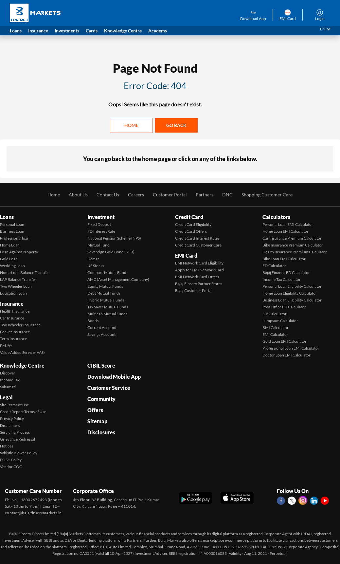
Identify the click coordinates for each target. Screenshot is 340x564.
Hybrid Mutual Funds (105, 300)
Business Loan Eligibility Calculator (292, 300)
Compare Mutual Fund (106, 272)
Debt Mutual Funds (103, 293)
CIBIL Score (101, 365)
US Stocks (95, 265)
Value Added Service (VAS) (22, 352)
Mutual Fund (98, 245)
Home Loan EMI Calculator (285, 231)
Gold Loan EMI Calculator (284, 341)
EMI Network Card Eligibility (199, 263)
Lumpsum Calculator (280, 320)
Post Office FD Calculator (284, 306)
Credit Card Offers (191, 231)
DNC (227, 194)
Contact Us (108, 194)
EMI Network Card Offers (197, 276)
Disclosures (101, 432)
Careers (136, 194)
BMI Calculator (275, 327)
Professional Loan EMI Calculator (290, 348)
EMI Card (186, 255)
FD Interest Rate (101, 231)
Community (101, 399)
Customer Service (108, 388)
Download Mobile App (114, 376)
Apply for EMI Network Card (199, 269)
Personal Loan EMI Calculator (287, 224)
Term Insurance (13, 338)
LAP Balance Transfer (18, 279)
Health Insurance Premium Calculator (294, 251)
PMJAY (6, 345)
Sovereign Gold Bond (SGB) (110, 251)
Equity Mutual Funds (105, 286)
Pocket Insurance (15, 331)
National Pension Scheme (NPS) (114, 238)
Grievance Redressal (17, 439)
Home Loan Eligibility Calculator (289, 293)
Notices (6, 446)
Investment (101, 217)
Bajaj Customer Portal (193, 290)
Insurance (12, 303)
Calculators (276, 217)
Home (131, 125)
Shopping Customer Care (267, 194)
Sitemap (97, 421)
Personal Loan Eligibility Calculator (292, 286)
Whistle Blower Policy (18, 452)
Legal (6, 397)
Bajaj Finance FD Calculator (286, 272)
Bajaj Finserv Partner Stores (198, 283)
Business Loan (12, 231)
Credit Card (189, 217)
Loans (7, 217)
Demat (93, 258)
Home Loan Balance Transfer (24, 272)
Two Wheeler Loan (16, 286)
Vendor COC (11, 466)
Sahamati (8, 386)
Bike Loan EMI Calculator (284, 258)
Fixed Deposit (99, 224)
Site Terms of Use (14, 404)
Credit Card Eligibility (193, 224)
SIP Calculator (274, 313)
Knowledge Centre (22, 365)
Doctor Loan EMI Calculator (286, 355)
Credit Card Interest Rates (197, 238)
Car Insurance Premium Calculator (292, 238)
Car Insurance (12, 318)
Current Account (101, 327)
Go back (176, 125)
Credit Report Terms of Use (23, 411)
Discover (7, 373)
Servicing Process (15, 432)
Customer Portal (170, 194)
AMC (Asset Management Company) (118, 279)
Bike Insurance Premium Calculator (292, 245)
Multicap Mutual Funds (107, 313)
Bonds (92, 320)
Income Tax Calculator (281, 279)
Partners (204, 194)
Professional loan (14, 238)
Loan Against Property (19, 251)
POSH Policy (11, 459)
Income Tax (10, 379)
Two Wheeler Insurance (20, 324)
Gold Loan (9, 258)
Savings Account (101, 334)
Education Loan (13, 293)
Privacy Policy (12, 418)
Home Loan (10, 245)
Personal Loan (12, 224)
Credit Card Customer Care (198, 245)
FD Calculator (274, 265)
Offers (95, 410)
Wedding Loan (12, 265)
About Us (78, 194)
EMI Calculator (275, 334)
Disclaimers (10, 425)
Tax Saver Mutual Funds (107, 306)
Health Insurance (14, 311)
